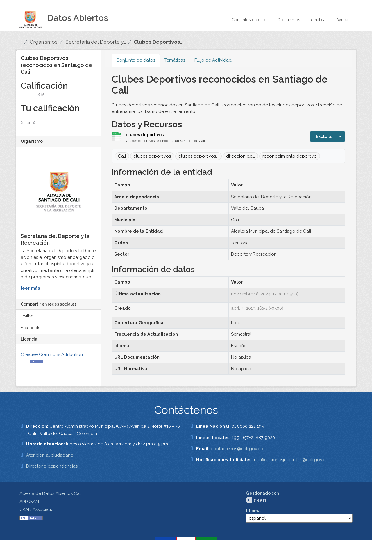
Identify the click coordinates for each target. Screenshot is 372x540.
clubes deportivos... (198, 156)
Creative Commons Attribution (52, 354)
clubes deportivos (145, 134)
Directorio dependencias (52, 466)
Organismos (288, 19)
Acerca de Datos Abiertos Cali (50, 493)
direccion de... (240, 156)
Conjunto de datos (135, 60)
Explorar (324, 136)
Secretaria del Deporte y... (95, 42)
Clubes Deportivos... (158, 42)
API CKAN (29, 501)
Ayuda (342, 19)
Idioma (253, 510)
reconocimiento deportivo (289, 156)
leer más (30, 288)
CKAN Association (37, 509)
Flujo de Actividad (213, 60)
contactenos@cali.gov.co (237, 448)
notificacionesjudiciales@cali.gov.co (291, 459)
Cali (122, 156)
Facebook (30, 327)
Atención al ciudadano (50, 455)
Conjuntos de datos (250, 19)
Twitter (27, 315)
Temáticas (318, 19)
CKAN (256, 500)
